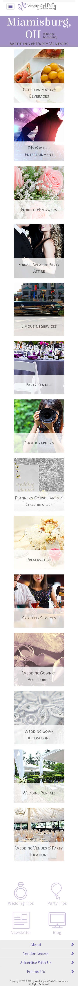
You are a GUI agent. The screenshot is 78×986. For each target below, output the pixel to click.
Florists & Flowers (39, 209)
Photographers (39, 443)
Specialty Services (39, 618)
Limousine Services (39, 326)
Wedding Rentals (39, 793)
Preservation (39, 559)
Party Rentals (39, 384)
